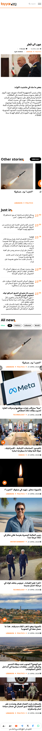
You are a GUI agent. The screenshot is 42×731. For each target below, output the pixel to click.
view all (35, 159)
